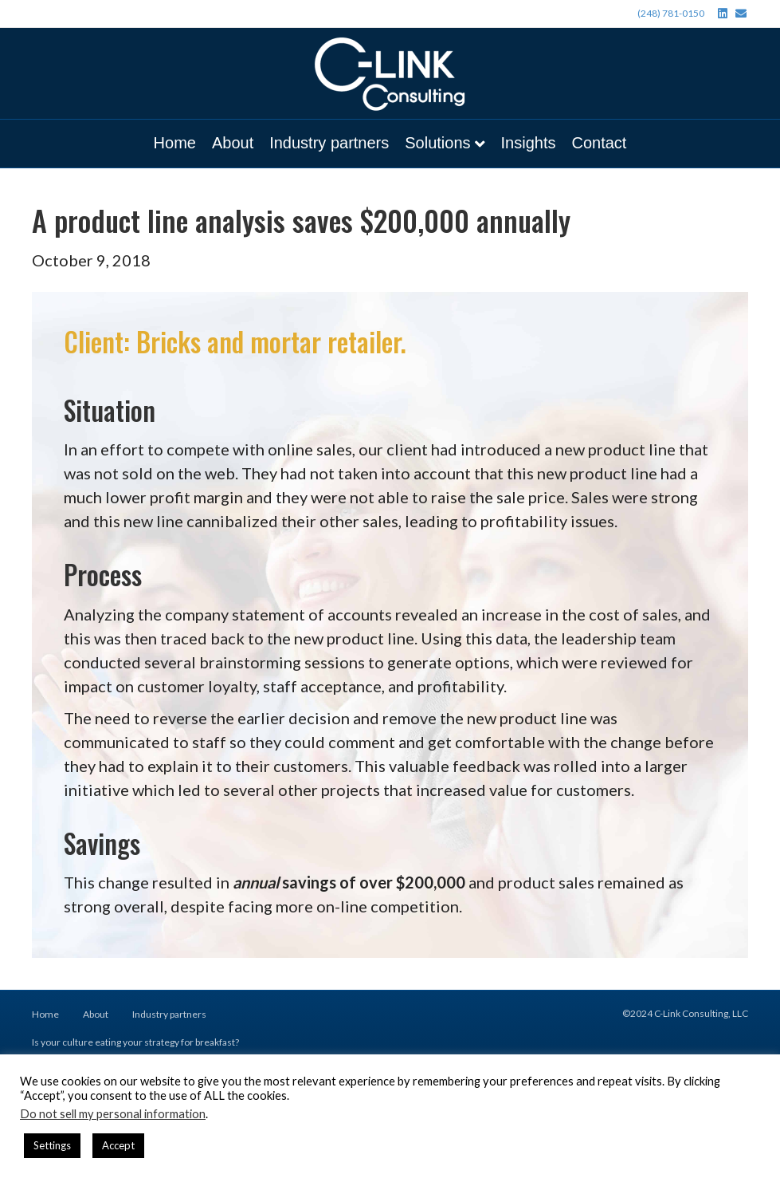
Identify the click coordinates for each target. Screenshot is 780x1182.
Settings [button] (52, 1145)
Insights (528, 143)
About (232, 143)
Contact (598, 143)
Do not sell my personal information (113, 1114)
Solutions (437, 143)
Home (175, 143)
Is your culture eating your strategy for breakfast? (135, 1042)
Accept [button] (118, 1145)
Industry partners (329, 143)
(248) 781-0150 (670, 13)
